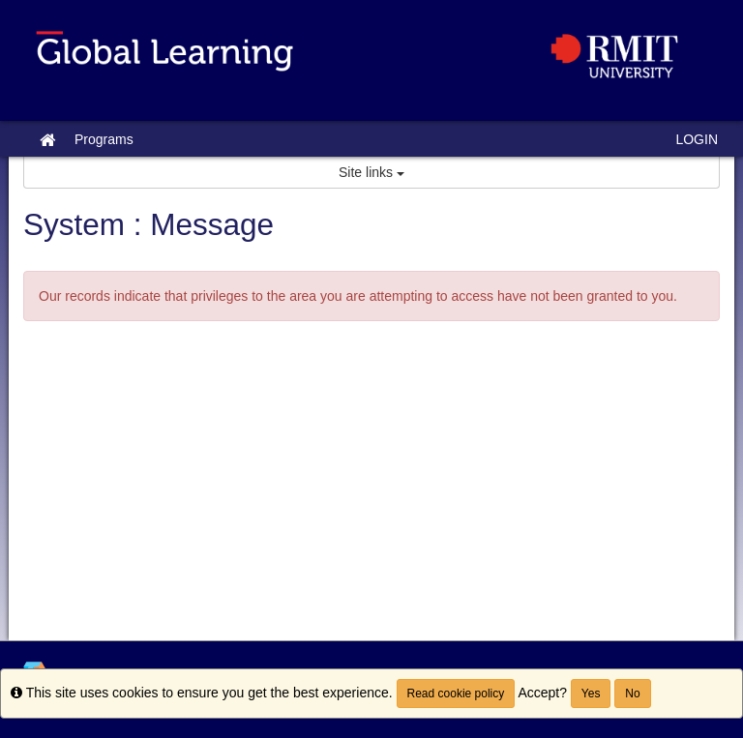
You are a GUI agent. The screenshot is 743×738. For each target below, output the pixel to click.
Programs (104, 139)
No (632, 693)
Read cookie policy (456, 693)
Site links (371, 172)
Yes (591, 693)
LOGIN (696, 139)
